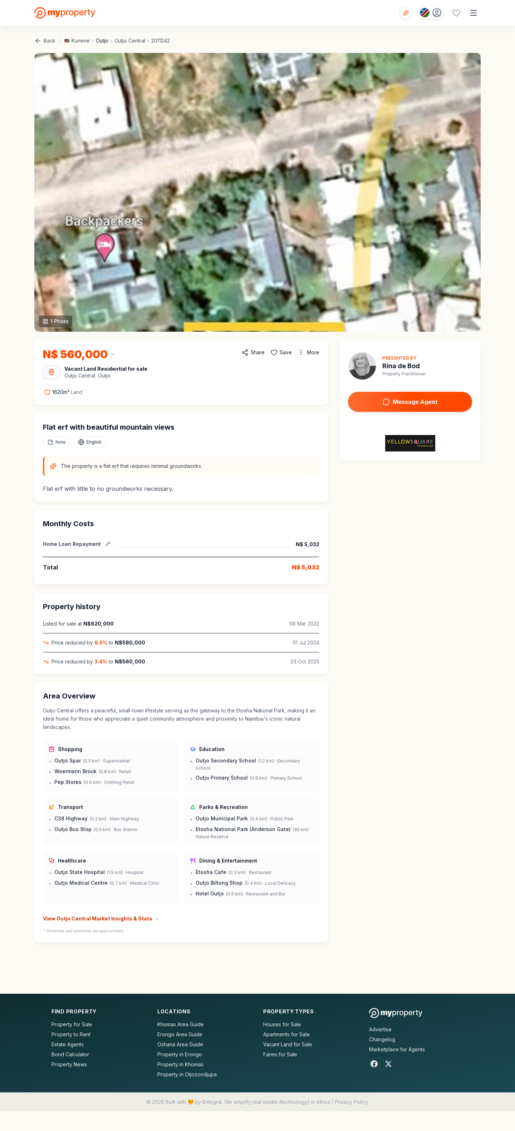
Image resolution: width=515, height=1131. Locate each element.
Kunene (81, 41)
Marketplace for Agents (397, 1049)
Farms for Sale (280, 1054)
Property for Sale (72, 1024)
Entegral (212, 1102)
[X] (388, 1064)
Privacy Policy (351, 1102)
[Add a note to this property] (56, 442)
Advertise (380, 1029)
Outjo (102, 41)
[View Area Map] (51, 372)
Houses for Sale (282, 1024)
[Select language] (89, 442)
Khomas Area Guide (180, 1024)
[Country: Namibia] (430, 12)
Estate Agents (68, 1044)
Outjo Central (129, 41)
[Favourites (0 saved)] (456, 13)
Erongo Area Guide (179, 1034)
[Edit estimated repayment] (108, 544)
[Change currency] (79, 354)
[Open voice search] (405, 13)
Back (44, 40)
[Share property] (253, 352)
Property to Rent (71, 1034)
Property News (69, 1064)
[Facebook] (374, 1064)
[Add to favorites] (281, 352)
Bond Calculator (70, 1054)
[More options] (308, 352)
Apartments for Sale (286, 1034)
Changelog (382, 1039)
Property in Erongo (179, 1054)
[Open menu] (473, 13)
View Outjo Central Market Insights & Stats (101, 918)
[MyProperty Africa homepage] (395, 1013)
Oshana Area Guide (180, 1044)
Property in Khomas (180, 1064)
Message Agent (410, 401)
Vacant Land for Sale (287, 1044)
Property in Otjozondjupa (187, 1074)
